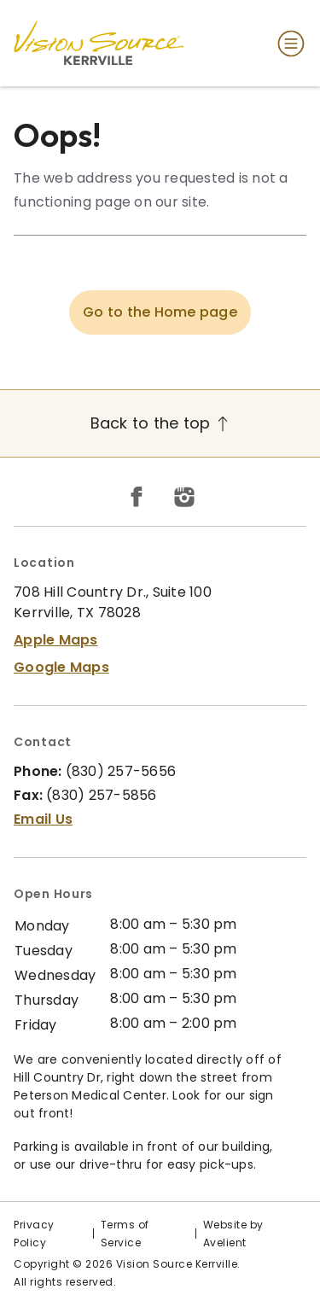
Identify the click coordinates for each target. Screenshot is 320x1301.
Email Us (43, 819)
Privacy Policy (34, 1233)
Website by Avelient (233, 1233)
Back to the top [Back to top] (160, 423)
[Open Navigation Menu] (287, 43)
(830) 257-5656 (121, 771)
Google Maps (61, 667)
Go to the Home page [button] (160, 312)
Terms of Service (125, 1233)
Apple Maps (56, 640)
